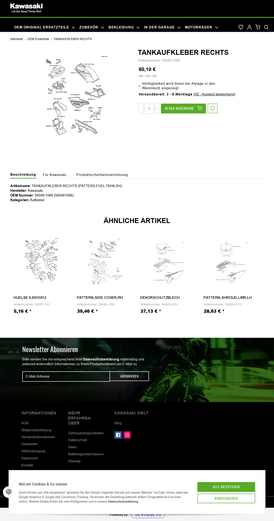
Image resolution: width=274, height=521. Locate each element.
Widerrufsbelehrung (36, 430)
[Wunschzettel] (240, 27)
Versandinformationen (38, 437)
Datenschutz (77, 440)
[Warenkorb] (257, 27)
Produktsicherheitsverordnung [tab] (102, 175)
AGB (25, 423)
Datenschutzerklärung (101, 359)
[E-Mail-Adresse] (66, 376)
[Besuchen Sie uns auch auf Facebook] (118, 435)
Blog (118, 423)
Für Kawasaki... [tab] (56, 175)
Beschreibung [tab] (23, 175)
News (72, 447)
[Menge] (149, 109)
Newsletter (29, 444)
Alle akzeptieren (223, 483)
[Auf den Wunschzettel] (213, 109)
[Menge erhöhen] (156, 109)
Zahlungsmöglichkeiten (86, 433)
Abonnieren (129, 376)
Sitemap (74, 461)
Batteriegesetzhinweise (86, 454)
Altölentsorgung (33, 451)
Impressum (29, 458)
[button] (249, 27)
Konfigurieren (223, 495)
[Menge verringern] (141, 109)
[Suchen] (266, 27)
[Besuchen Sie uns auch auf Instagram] (127, 435)
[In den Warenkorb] (183, 109)
